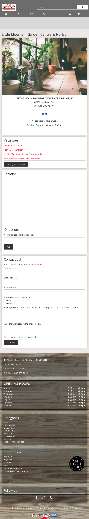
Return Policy (10, 465)
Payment (8, 459)
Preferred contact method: (17, 297)
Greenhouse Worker (13, 145)
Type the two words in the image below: (22, 324)
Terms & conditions (13, 468)
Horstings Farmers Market (16, 471)
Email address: (11, 277)
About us (8, 456)
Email (8, 300)
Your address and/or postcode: (19, 234)
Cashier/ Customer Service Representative (23, 154)
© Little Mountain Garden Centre (27, 508)
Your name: (10, 268)
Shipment (8, 462)
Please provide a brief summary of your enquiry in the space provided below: (41, 307)
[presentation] (22, 330)
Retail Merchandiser (13, 149)
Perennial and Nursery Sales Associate (22, 158)
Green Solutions (53, 508)
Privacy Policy (37, 264)
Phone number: (11, 287)
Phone (8, 303)
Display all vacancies (16, 164)
